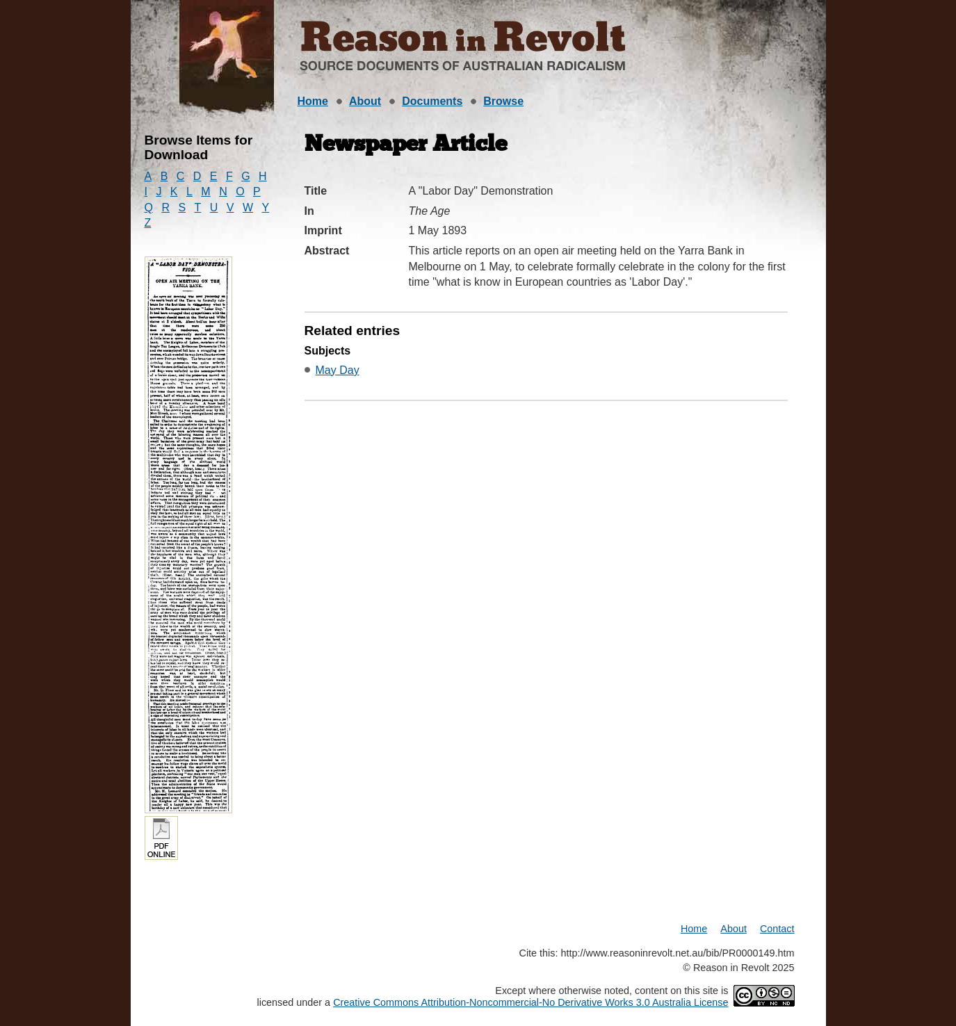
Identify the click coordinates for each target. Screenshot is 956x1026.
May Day (337, 370)
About (365, 101)
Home (313, 101)
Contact (777, 928)
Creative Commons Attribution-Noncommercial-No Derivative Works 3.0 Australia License (530, 1002)
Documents (432, 101)
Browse (503, 101)
